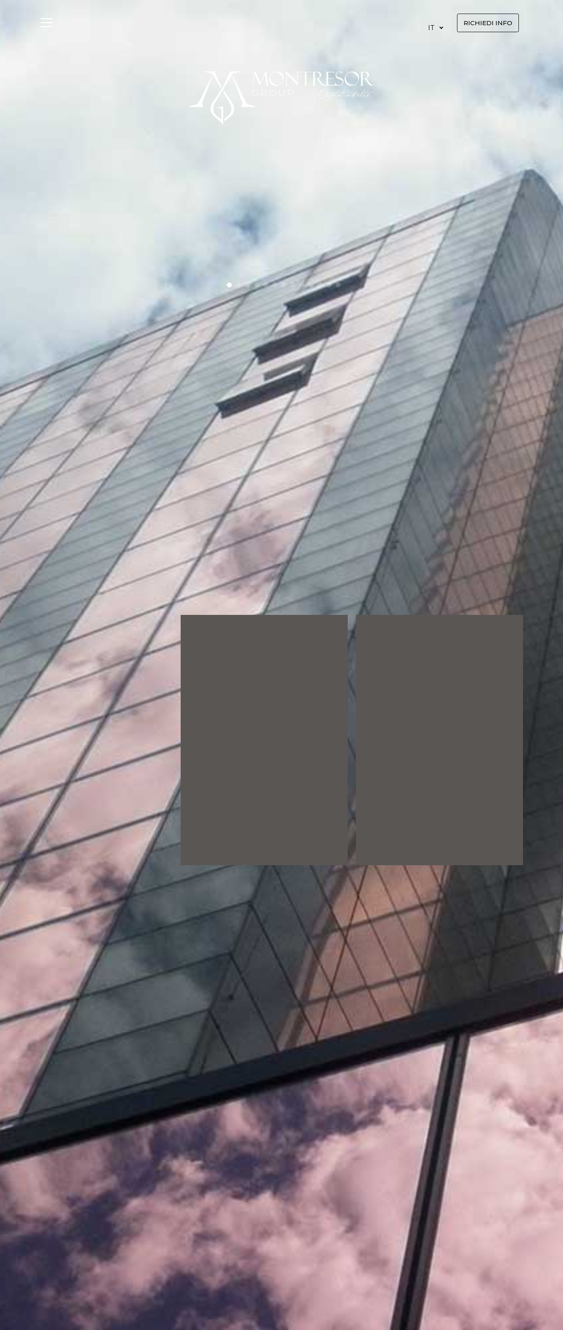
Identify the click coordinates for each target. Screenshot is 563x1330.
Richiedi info (488, 23)
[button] (229, 284)
